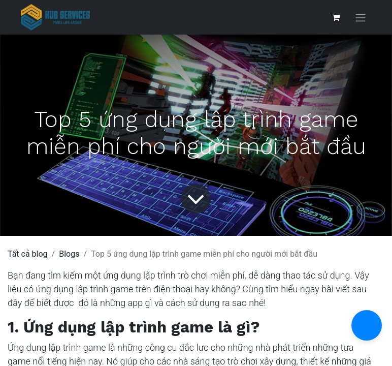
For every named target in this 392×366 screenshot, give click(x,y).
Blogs (69, 254)
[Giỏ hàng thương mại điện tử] (335, 17)
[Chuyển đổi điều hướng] (360, 17)
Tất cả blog (28, 254)
